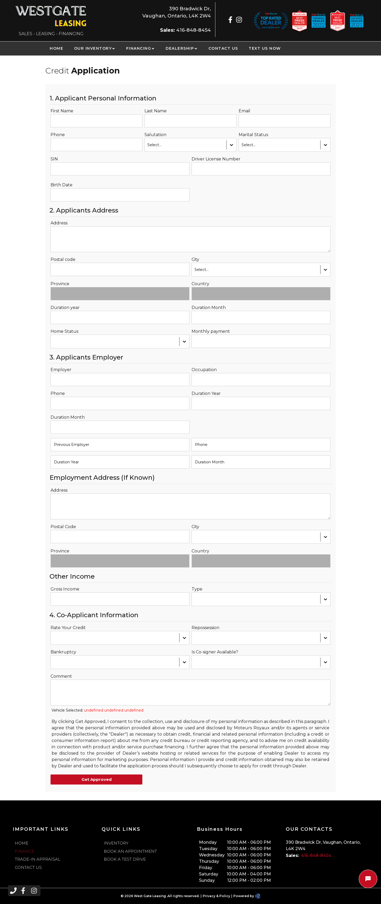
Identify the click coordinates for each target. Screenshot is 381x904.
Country (200, 283)
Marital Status (253, 134)
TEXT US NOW (265, 48)
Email (244, 110)
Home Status (64, 331)
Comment (61, 676)
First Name (62, 110)
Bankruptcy (63, 651)
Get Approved (96, 779)
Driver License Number (216, 159)
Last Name (155, 110)
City (195, 259)
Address (59, 222)
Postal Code (63, 526)
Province (60, 283)
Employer (61, 369)
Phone (58, 134)
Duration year (65, 307)
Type (197, 589)
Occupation (204, 369)
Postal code (63, 259)
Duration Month (209, 307)
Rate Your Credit (68, 627)
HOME (56, 48)
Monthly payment (211, 331)
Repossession (205, 627)
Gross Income (65, 589)
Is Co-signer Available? (215, 651)
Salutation (155, 134)
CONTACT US (223, 48)
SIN (54, 159)
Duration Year (206, 393)
